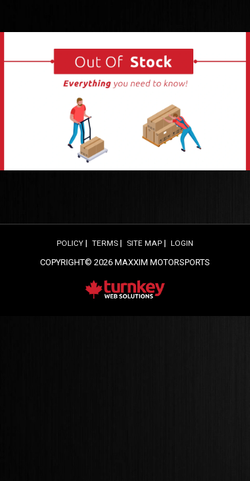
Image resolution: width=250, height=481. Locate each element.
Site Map (144, 243)
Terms (105, 243)
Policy (70, 243)
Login (182, 243)
